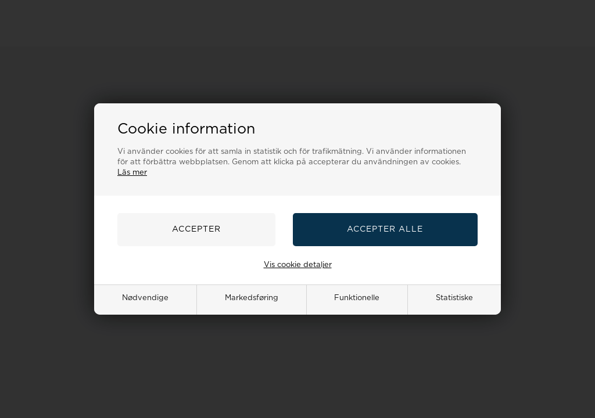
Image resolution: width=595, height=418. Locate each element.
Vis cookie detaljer (298, 265)
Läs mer (132, 172)
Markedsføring (251, 298)
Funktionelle (356, 298)
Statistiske (454, 298)
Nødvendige (145, 298)
